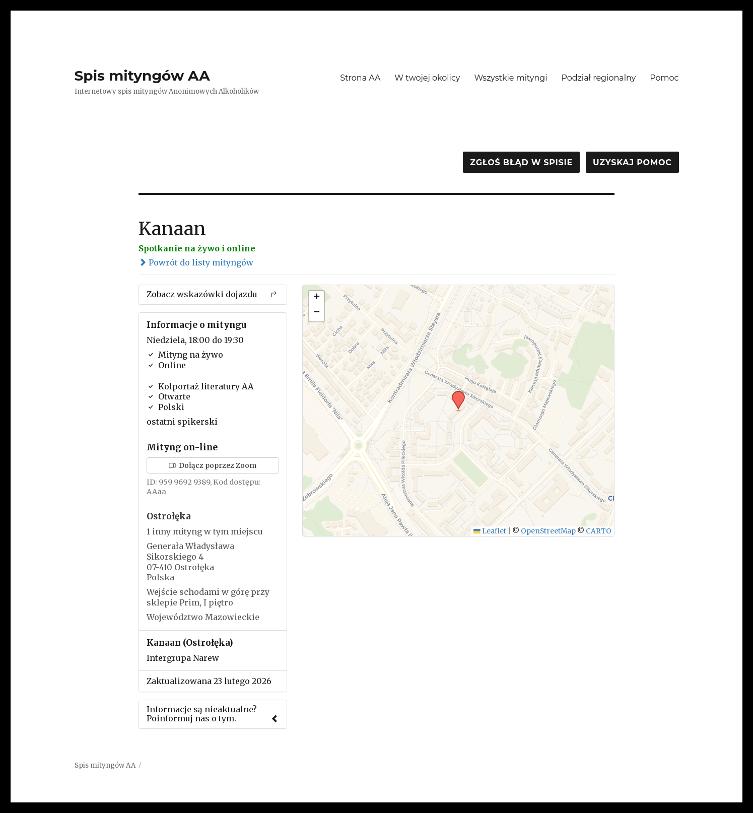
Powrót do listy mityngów (196, 262)
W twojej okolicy (427, 78)
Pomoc (664, 78)
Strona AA (360, 78)
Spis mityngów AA (142, 75)
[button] (455, 394)
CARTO (598, 531)
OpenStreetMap (548, 531)
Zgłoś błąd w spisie (521, 162)
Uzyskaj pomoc (632, 162)
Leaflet (489, 531)
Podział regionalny (599, 78)
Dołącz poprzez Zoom (212, 465)
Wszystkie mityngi (510, 78)
